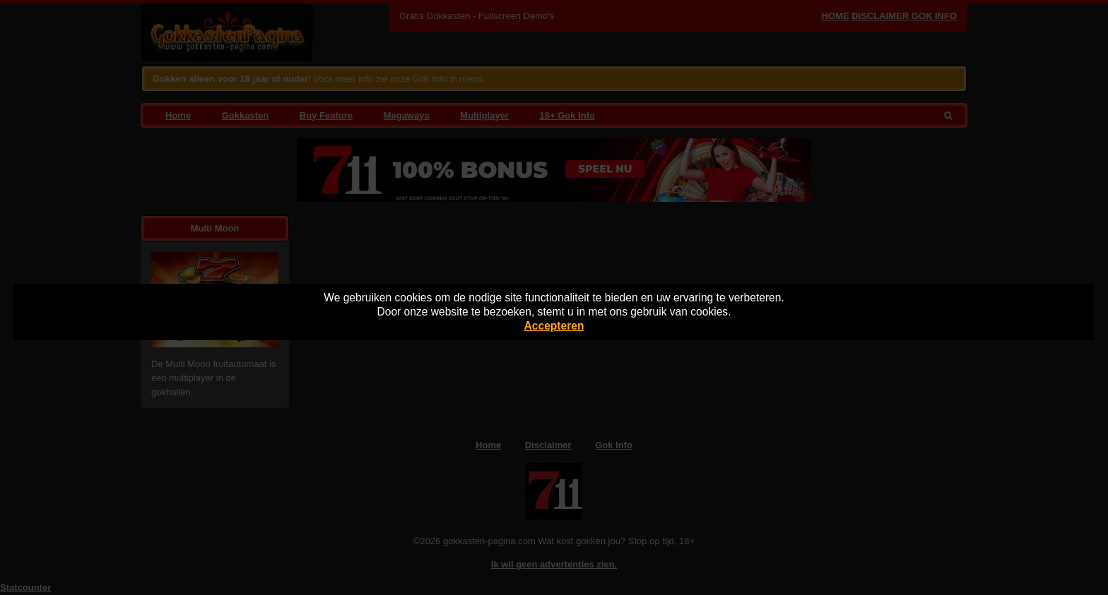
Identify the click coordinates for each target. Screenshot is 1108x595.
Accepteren (554, 326)
